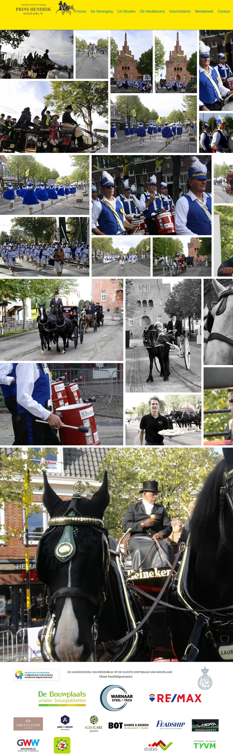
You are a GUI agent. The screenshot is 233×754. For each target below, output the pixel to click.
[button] (102, 9)
